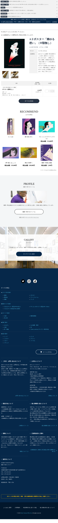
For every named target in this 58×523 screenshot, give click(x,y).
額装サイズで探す (6, 307)
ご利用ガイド (22, 31)
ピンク (32, 340)
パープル (33, 344)
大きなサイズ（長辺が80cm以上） (12, 310)
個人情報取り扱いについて (48, 429)
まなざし (6, 329)
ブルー (6, 344)
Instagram (29, 285)
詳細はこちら (52, 399)
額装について (23, 455)
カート (52, 31)
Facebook (35, 285)
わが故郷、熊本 (34, 329)
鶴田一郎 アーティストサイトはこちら (29, 221)
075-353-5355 (8, 22)
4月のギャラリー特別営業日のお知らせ (14, 7)
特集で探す (4, 326)
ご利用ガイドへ (23, 429)
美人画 (6, 321)
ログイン (48, 22)
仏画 (5, 319)
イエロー (6, 342)
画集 (5, 303)
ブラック (6, 346)
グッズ (32, 303)
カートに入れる (29, 104)
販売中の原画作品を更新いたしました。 (18, 1)
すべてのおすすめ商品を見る (49, 174)
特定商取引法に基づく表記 (30, 511)
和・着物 (6, 333)
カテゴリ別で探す (13, 35)
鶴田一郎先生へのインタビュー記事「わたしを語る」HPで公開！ (22, 13)
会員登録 (54, 22)
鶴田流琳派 (33, 319)
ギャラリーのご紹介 (29, 258)
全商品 (4, 35)
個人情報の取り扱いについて (47, 511)
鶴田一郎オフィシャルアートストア (29, 26)
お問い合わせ (37, 31)
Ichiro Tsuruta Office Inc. (26, 516)
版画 (5, 299)
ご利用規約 (17, 511)
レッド (6, 340)
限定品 (6, 301)
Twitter (23, 285)
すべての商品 (8, 31)
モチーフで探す (6, 317)
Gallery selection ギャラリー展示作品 (40, 333)
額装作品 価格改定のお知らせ (14, 16)
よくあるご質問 (7, 511)
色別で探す (4, 337)
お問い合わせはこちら (21, 399)
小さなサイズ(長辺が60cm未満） (12, 312)
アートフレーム (34, 301)
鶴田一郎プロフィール (29, 215)
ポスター (21, 35)
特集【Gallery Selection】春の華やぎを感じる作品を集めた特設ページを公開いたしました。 (29, 4)
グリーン (33, 342)
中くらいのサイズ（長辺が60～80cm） (40, 310)
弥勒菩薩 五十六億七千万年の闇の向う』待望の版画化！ (21, 10)
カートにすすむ (47, 356)
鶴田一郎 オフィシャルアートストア (27, 278)
